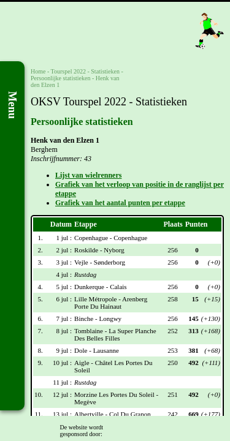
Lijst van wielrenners (88, 175)
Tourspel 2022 (68, 71)
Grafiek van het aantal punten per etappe (120, 202)
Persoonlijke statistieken (61, 78)
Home (38, 71)
